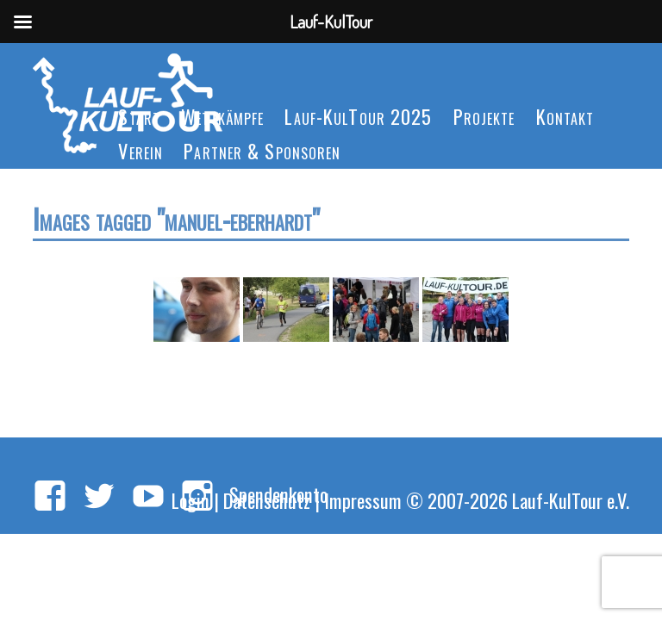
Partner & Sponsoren (262, 150)
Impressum (363, 500)
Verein (140, 150)
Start (139, 116)
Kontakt (565, 116)
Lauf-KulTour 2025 (358, 116)
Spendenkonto (278, 494)
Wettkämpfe (222, 116)
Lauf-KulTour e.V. (570, 500)
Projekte (484, 116)
